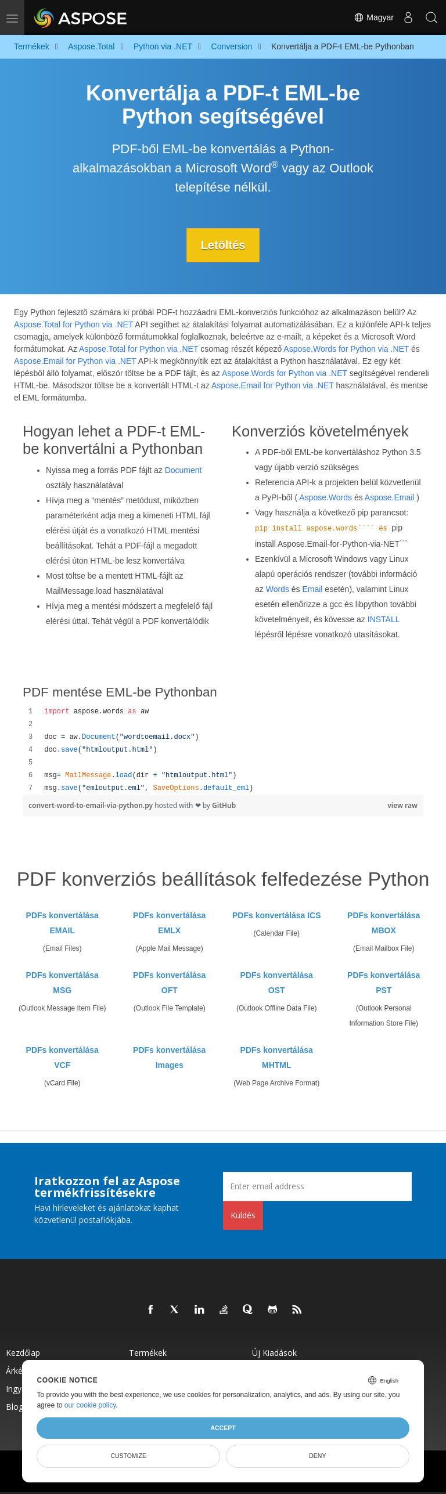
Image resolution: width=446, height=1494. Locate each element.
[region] (223, 750)
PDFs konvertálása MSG (62, 982)
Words (277, 589)
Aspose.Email (390, 497)
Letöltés (223, 245)
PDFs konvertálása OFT (169, 982)
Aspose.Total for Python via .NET (73, 324)
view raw (402, 805)
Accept (222, 1427)
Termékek (148, 1352)
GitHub (224, 805)
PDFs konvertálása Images (169, 1057)
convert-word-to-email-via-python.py (91, 805)
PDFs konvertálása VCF (62, 1057)
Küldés (243, 1215)
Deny (317, 1455)
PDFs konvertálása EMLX (169, 923)
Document (183, 470)
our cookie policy (90, 1405)
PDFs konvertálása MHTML (276, 1057)
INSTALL (384, 619)
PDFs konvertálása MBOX (383, 923)
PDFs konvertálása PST (383, 982)
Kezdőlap (23, 1352)
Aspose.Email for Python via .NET (75, 361)
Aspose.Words (325, 497)
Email (312, 589)
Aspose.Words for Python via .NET (346, 348)
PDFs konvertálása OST (276, 982)
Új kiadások (274, 1352)
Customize (128, 1455)
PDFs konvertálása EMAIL (62, 923)
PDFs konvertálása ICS (276, 915)
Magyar (374, 17)
